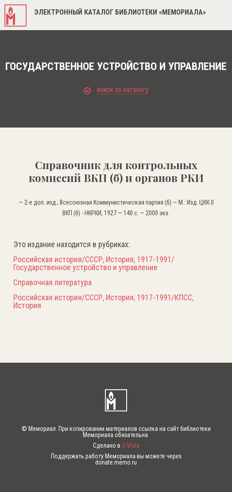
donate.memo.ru (116, 462)
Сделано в (116, 445)
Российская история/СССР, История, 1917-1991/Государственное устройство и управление (93, 263)
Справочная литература (52, 283)
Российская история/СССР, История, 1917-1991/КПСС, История (103, 302)
